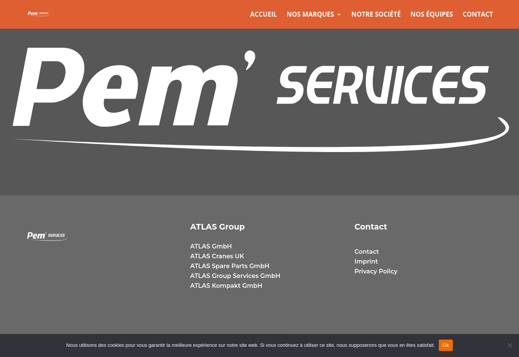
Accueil (263, 15)
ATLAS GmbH (211, 246)
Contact (478, 15)
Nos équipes (431, 15)
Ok (446, 345)
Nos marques (310, 15)
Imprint (366, 261)
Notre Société (376, 15)
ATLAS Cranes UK (217, 256)
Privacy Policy (376, 271)
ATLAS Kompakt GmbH (226, 285)
